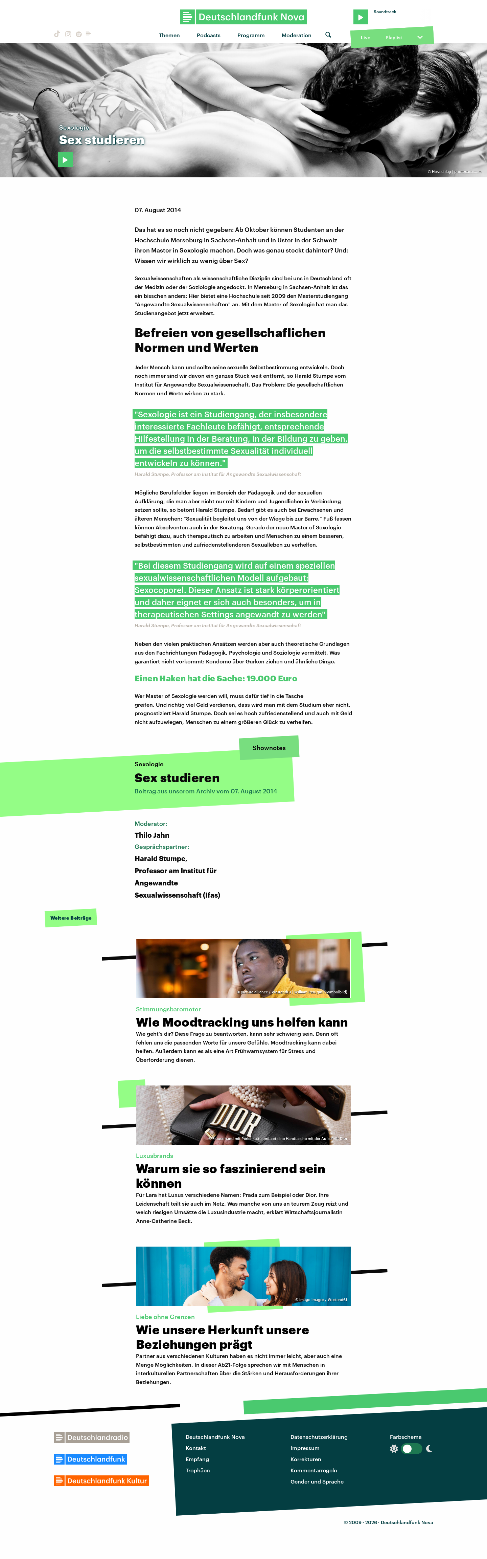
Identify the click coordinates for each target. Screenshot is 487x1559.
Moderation (296, 35)
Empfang (197, 1459)
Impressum (305, 1448)
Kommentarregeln (314, 1470)
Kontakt (196, 1448)
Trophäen (198, 1470)
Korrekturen (306, 1459)
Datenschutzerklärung (319, 1436)
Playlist (394, 37)
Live (365, 37)
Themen (169, 35)
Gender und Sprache (317, 1481)
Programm (251, 35)
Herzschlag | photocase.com (457, 171)
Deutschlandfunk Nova (215, 1436)
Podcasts (209, 35)
